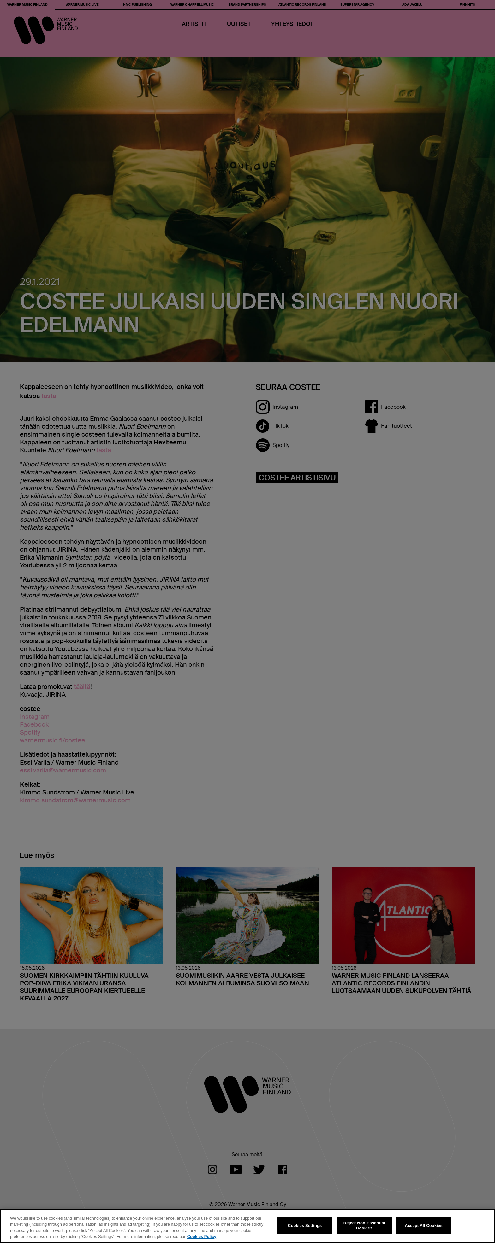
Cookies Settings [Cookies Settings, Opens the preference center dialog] (305, 1225)
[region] (247, 1226)
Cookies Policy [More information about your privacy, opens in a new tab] (201, 1236)
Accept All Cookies (424, 1225)
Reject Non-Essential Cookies (364, 1225)
